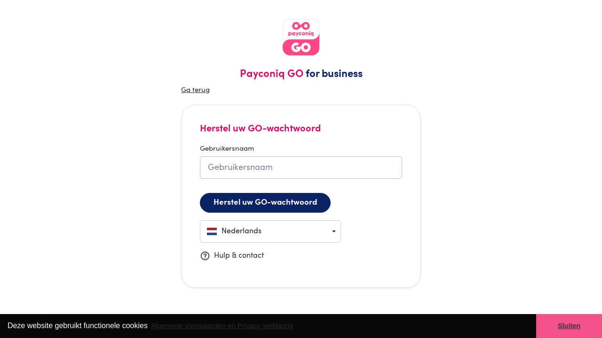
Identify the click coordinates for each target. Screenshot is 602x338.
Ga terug (195, 90)
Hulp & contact (232, 256)
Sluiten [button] (569, 326)
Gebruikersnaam (227, 149)
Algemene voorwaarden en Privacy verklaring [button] (222, 326)
